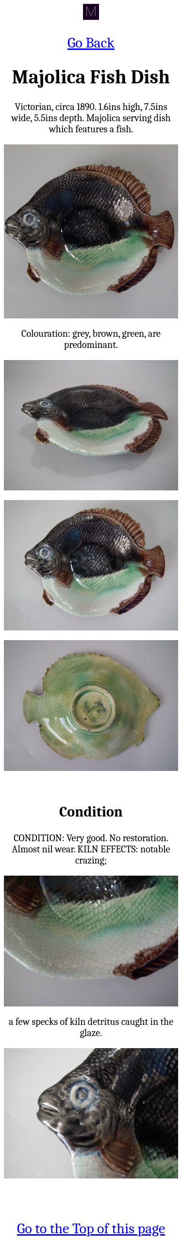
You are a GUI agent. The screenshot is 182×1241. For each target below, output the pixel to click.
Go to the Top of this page (91, 1228)
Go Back (91, 42)
